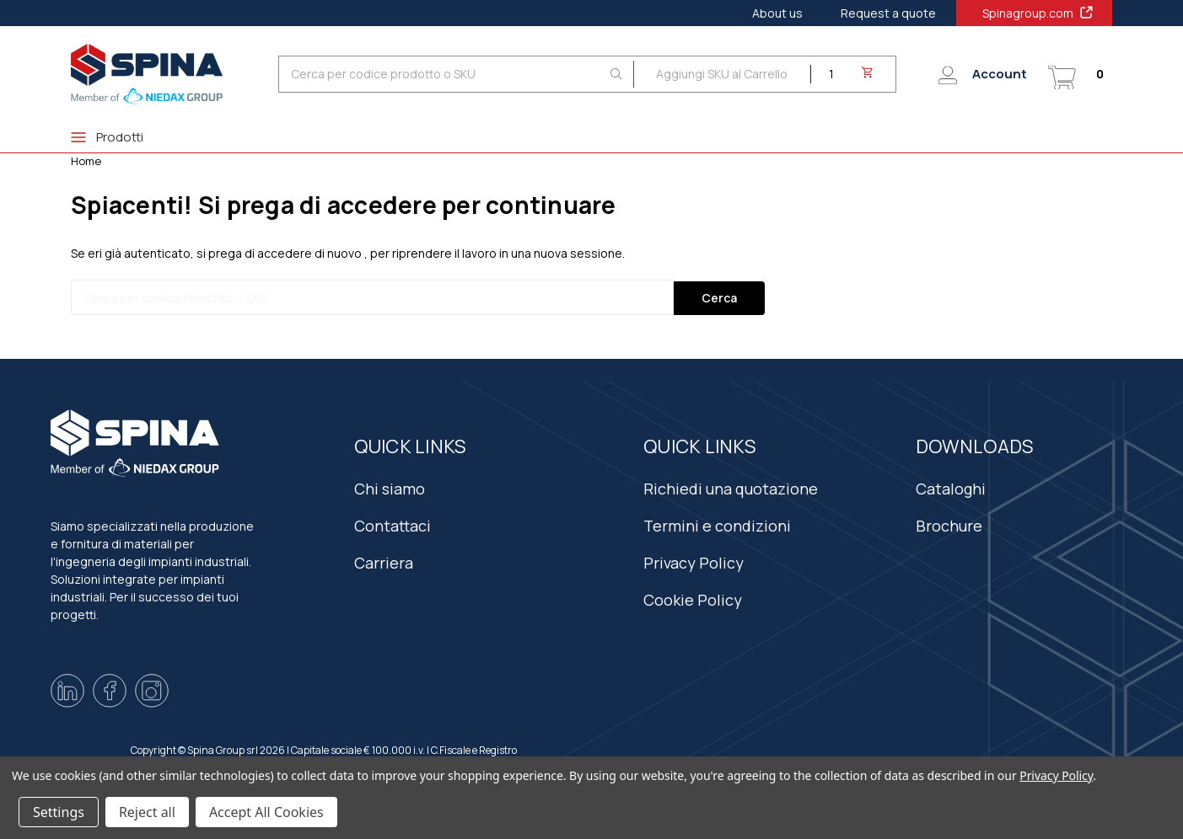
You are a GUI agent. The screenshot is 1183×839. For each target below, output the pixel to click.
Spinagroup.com (1038, 12)
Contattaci (392, 523)
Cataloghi (951, 486)
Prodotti (107, 137)
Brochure (949, 523)
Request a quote (888, 13)
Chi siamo (389, 486)
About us (777, 13)
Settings (58, 812)
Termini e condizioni (717, 523)
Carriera (383, 560)
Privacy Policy (693, 560)
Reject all (147, 812)
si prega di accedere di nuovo (279, 253)
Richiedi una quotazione (730, 486)
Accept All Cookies (266, 812)
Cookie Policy (692, 597)
